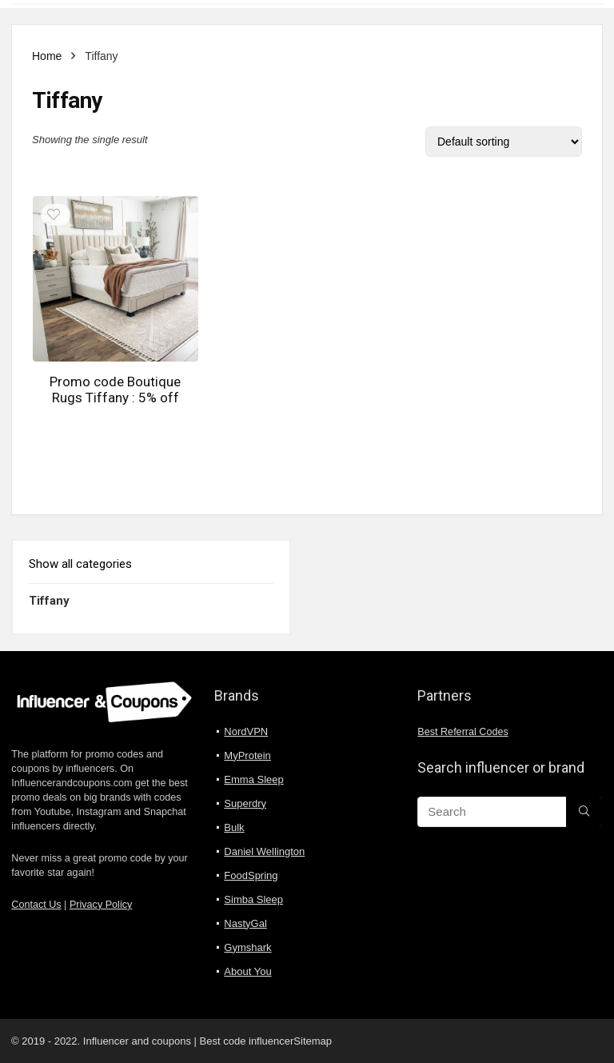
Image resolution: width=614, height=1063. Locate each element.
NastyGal (245, 923)
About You (247, 971)
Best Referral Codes (462, 731)
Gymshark (247, 947)
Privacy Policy (101, 904)
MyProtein (247, 755)
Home (47, 56)
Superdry (245, 803)
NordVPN (246, 731)
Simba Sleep (253, 899)
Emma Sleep (253, 779)
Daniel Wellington (264, 851)
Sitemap (312, 1041)
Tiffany (49, 600)
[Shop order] (503, 141)
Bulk (234, 827)
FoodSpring (250, 875)
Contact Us (36, 904)
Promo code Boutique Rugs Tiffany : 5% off (115, 390)
